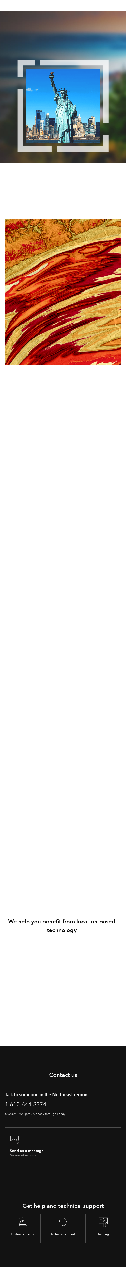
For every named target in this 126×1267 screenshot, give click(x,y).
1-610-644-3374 (25, 1104)
